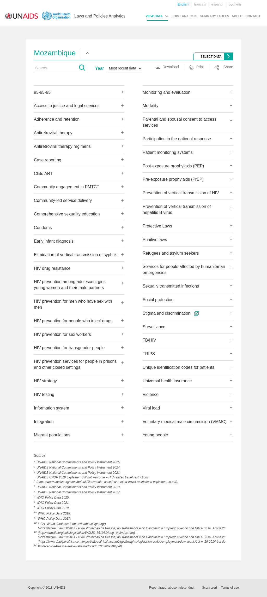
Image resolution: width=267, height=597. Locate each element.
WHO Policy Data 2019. (53, 508)
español (217, 4)
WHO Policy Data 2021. (53, 503)
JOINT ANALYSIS (184, 16)
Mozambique (55, 53)
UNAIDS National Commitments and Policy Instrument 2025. (78, 462)
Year (99, 68)
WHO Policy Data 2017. (54, 518)
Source (39, 455)
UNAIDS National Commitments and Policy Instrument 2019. (78, 487)
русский (235, 4)
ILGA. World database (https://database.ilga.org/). (72, 524)
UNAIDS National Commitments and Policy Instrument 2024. (78, 467)
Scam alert (209, 587)
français (200, 4)
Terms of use (230, 587)
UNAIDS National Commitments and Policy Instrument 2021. (78, 473)
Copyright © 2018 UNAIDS (46, 587)
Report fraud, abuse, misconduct (171, 587)
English (183, 4)
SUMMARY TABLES (214, 16)
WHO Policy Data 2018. (54, 513)
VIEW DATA (154, 16)
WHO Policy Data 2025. (53, 497)
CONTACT (252, 16)
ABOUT (237, 16)
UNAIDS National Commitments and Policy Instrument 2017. (78, 492)
